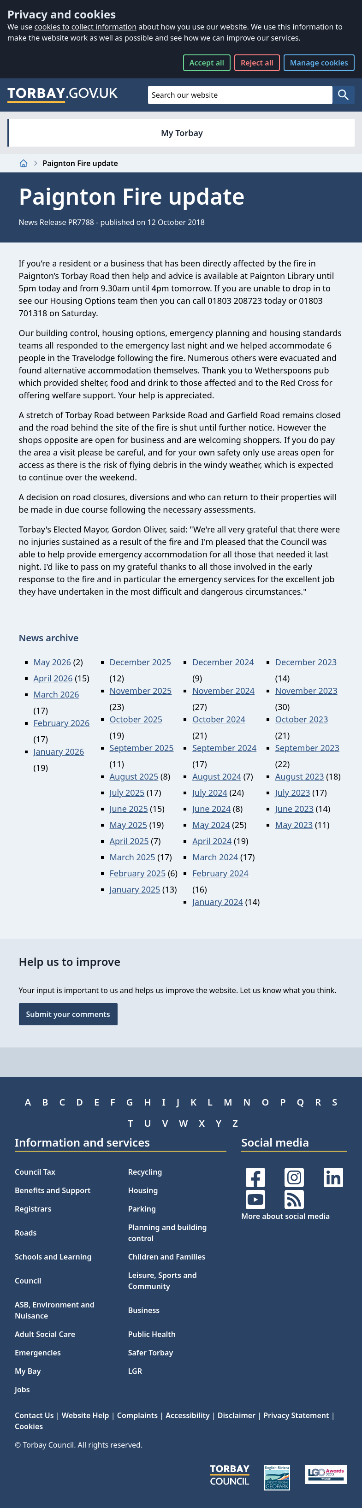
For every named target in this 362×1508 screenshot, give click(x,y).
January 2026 (59, 751)
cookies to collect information (85, 27)
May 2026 (52, 662)
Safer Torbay (150, 1353)
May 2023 (294, 824)
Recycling (145, 1172)
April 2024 (211, 840)
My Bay (28, 1371)
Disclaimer (236, 1415)
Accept (207, 63)
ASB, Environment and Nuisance (55, 1310)
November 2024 (223, 690)
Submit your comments (68, 1014)
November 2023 (306, 690)
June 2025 (129, 808)
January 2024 (217, 901)
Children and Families (167, 1257)
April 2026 (53, 678)
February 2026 (62, 722)
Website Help (85, 1415)
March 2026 (56, 694)
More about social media (285, 1216)
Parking (142, 1209)
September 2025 (142, 747)
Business (144, 1310)
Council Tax (35, 1172)
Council (28, 1281)
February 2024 (220, 873)
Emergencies (38, 1353)
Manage (319, 63)
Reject (257, 63)
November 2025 (141, 690)
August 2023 (299, 776)
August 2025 (134, 776)
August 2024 (216, 776)
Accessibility (187, 1415)
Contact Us (34, 1415)
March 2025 (132, 857)
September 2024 (224, 747)
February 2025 (138, 873)
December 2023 (306, 662)
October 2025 (136, 719)
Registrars (33, 1209)
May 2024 (211, 824)
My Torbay (182, 132)
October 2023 (301, 719)
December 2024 (223, 662)
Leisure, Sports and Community (162, 1280)
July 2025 (127, 792)
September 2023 (307, 747)
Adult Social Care (45, 1334)
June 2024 (211, 808)
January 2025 (135, 889)
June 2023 (294, 808)
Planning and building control (167, 1232)
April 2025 (129, 840)
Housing (143, 1190)
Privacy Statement (296, 1415)
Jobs (22, 1389)
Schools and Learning (53, 1257)
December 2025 (140, 662)
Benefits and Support (53, 1190)
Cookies (29, 1426)
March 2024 (215, 857)
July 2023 (292, 792)
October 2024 (218, 719)
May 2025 (128, 824)
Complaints (137, 1415)
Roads (25, 1233)
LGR (135, 1371)
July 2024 (209, 792)
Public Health (152, 1334)
